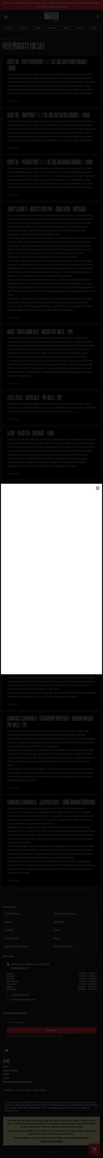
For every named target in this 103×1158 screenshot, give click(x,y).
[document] (51, 579)
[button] (97, 488)
